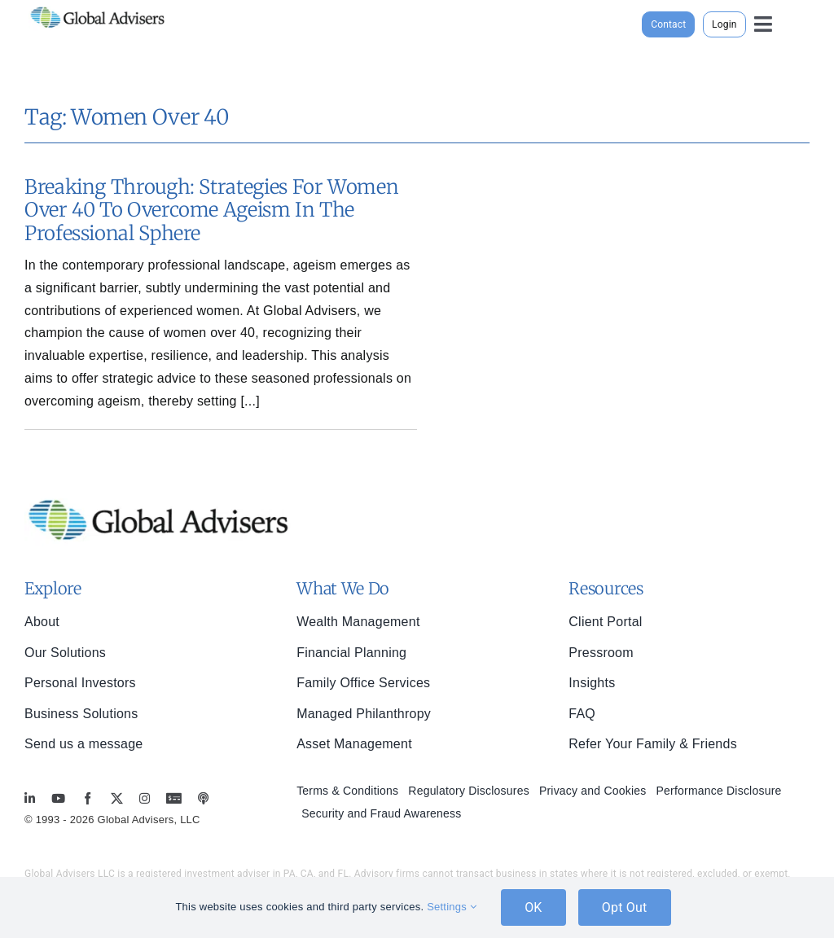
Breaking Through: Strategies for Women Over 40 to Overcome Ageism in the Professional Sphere (211, 210)
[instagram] (144, 798)
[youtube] (58, 798)
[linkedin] (29, 798)
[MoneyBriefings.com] (174, 798)
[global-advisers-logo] (98, 7)
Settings (451, 907)
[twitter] (117, 798)
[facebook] (87, 798)
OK (533, 907)
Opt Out (624, 907)
